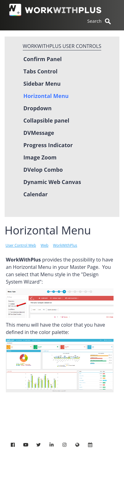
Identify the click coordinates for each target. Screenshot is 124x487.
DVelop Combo (43, 169)
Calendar (35, 194)
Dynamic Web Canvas (52, 182)
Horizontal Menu (46, 96)
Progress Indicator (48, 145)
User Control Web (21, 245)
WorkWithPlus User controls (62, 46)
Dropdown (37, 108)
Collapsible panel (46, 120)
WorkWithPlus (65, 245)
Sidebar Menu (42, 83)
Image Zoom (40, 157)
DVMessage (38, 132)
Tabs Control (40, 71)
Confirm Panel (42, 59)
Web (44, 245)
